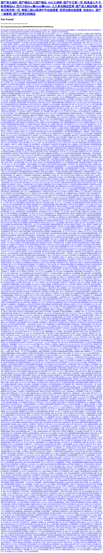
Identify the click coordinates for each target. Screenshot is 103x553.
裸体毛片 (51, 55)
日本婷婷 (90, 400)
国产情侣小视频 (76, 211)
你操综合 (97, 199)
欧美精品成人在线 (72, 57)
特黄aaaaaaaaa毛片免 (66, 335)
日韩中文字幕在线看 (86, 373)
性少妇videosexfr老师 (37, 199)
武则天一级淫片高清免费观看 (25, 389)
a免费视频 (70, 431)
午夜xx (38, 133)
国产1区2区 (52, 37)
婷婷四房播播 (93, 286)
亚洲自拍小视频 (85, 195)
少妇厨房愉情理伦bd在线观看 (81, 202)
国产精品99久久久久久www (23, 333)
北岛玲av (15, 368)
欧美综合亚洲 (30, 202)
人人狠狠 (99, 170)
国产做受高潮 (30, 240)
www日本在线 (38, 342)
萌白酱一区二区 (18, 313)
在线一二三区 (7, 493)
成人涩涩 (15, 538)
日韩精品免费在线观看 (40, 50)
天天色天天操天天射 (35, 104)
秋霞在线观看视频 (88, 380)
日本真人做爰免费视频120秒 (37, 220)
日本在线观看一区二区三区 (18, 471)
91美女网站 (87, 88)
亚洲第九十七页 (67, 55)
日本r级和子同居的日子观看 (50, 377)
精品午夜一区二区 (66, 86)
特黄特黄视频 (62, 368)
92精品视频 (64, 104)
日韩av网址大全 (49, 358)
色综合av (10, 131)
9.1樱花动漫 (86, 160)
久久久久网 (81, 397)
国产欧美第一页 (94, 115)
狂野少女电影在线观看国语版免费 (87, 233)
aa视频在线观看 (51, 537)
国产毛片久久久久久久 (44, 259)
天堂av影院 (31, 248)
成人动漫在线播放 (14, 195)
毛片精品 (58, 171)
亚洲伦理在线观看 (28, 217)
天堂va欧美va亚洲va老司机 (84, 164)
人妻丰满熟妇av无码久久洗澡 (18, 75)
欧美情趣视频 (33, 517)
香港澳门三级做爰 (92, 224)
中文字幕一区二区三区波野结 (86, 458)
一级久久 (81, 70)
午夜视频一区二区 (96, 282)
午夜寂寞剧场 (51, 288)
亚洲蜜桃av (25, 531)
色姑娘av (20, 384)
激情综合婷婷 (60, 253)
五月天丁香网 (42, 517)
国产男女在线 (49, 73)
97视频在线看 (37, 97)
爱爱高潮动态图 (38, 148)
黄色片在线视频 (45, 413)
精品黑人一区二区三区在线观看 (32, 251)
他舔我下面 (98, 99)
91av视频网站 (11, 304)
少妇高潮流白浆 (18, 366)
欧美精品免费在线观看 (83, 291)
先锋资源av (93, 437)
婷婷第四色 (43, 244)
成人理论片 (58, 55)
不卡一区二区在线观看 (83, 549)
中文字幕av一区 (65, 53)
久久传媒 (85, 99)
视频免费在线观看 (52, 220)
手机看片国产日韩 (66, 397)
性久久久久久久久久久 (32, 320)
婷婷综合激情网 (45, 268)
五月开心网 (85, 208)
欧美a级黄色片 (76, 355)
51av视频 (4, 128)
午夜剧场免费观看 (56, 268)
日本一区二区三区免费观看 (27, 128)
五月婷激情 (29, 486)
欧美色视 (99, 311)
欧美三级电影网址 (13, 128)
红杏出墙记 (66, 328)
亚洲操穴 (95, 106)
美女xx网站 (16, 219)
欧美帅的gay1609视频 (47, 260)
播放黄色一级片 (43, 360)
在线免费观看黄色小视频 (57, 429)
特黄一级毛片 (78, 424)
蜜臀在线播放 (78, 271)
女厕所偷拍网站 (85, 108)
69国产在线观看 (74, 509)
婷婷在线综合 (88, 110)
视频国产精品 (36, 166)
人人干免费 (48, 75)
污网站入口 (63, 257)
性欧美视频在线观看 (7, 91)
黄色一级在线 (38, 162)
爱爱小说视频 (96, 244)
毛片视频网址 (78, 360)
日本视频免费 (74, 53)
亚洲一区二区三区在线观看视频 (13, 204)
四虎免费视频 (19, 150)
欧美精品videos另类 (39, 262)
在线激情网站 (34, 386)
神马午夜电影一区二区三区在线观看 (44, 253)
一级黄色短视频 (11, 349)
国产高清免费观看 (50, 117)
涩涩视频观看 (58, 79)
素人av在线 (57, 275)
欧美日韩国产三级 (62, 180)
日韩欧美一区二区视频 (13, 262)
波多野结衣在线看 (6, 375)
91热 (73, 142)
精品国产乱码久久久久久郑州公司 (51, 64)
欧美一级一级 (93, 480)
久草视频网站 (95, 111)
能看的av (20, 440)
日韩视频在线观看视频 (50, 315)
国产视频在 (75, 318)
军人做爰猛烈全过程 (77, 326)
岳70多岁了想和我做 (18, 318)
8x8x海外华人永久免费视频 (23, 160)
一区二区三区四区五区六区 (29, 90)
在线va (86, 466)
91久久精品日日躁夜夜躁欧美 (93, 342)
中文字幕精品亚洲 (84, 111)
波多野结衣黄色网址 (76, 113)
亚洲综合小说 (96, 48)
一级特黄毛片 (5, 286)
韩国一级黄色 (5, 458)
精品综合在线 (22, 348)
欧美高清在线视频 (40, 420)
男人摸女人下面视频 (62, 417)
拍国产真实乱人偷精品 (72, 222)
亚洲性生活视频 (78, 159)
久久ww (12, 211)
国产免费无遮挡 (97, 104)
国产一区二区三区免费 (45, 142)
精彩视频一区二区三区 (38, 302)
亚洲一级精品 (81, 535)
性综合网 (26, 291)
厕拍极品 (22, 197)
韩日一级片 (36, 208)
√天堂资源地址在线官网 (63, 39)
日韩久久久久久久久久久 (16, 328)
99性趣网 (22, 164)
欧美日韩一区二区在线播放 (24, 484)
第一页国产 (42, 542)
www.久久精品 (89, 204)
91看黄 (70, 449)
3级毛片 (5, 311)
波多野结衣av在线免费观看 (92, 79)
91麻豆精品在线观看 (36, 417)
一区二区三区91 (65, 211)
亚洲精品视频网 (15, 469)
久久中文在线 (10, 411)
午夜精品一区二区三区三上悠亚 (87, 231)
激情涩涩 (72, 282)
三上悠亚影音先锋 (89, 113)
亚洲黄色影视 (23, 275)
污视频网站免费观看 (96, 46)
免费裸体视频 (15, 284)
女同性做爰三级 (95, 193)
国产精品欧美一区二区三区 (92, 271)
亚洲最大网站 (64, 239)
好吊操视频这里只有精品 (77, 180)
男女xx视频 (63, 110)
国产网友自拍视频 (93, 130)
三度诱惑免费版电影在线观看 (15, 124)
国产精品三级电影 (88, 59)
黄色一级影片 (37, 337)
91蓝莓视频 (88, 538)
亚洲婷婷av (67, 304)
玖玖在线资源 (89, 309)
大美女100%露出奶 (79, 467)
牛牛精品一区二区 (60, 340)
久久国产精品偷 (71, 62)
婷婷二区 (53, 180)
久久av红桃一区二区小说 (27, 438)
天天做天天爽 (67, 268)
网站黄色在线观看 (23, 100)
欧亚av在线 (19, 495)
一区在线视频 (59, 222)
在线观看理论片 (33, 188)
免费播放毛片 (48, 240)
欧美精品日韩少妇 (78, 173)
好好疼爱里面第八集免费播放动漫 (43, 357)
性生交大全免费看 (33, 322)
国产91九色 (45, 33)
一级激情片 (86, 131)
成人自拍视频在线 (26, 262)
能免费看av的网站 (34, 275)
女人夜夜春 (40, 404)
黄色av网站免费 (12, 190)
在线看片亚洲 (31, 326)
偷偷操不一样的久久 (17, 35)
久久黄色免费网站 (93, 398)
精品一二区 (76, 386)
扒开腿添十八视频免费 (27, 373)
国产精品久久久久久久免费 (74, 88)
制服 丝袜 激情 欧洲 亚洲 (25, 120)
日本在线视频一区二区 (93, 222)
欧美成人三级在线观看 (79, 526)
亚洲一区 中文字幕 (48, 246)
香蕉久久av (44, 208)
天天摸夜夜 (50, 79)
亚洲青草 (17, 131)
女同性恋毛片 (97, 126)
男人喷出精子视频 (13, 84)
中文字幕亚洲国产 (49, 148)
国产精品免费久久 (17, 549)
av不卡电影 (6, 82)
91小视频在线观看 (9, 415)
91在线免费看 (67, 71)
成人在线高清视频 (81, 142)
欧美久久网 (69, 424)
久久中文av (15, 417)
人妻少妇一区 (7, 497)
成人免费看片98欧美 (41, 248)
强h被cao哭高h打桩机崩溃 (93, 33)
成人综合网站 (79, 413)
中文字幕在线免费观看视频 (43, 51)
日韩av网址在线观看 (53, 106)
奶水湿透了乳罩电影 (26, 277)
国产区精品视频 (48, 509)
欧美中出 (46, 273)
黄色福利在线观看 (42, 42)
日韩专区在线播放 (96, 229)
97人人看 (17, 398)
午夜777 (3, 349)
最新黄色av (8, 168)
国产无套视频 (35, 46)
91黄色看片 (81, 57)
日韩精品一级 (27, 144)
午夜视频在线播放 (72, 70)
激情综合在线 (89, 70)
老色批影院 (48, 486)
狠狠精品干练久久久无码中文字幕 (41, 393)
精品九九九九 (71, 46)
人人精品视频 (86, 229)
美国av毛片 (10, 518)
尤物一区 (44, 462)
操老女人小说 (79, 66)
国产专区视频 (18, 140)
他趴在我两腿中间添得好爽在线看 (52, 304)
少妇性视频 (6, 275)
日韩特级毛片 (68, 79)
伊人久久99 (49, 113)
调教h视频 (12, 59)
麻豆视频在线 (7, 446)
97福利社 (12, 244)
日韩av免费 (49, 333)
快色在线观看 (74, 482)
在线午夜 (18, 251)
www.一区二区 (75, 140)
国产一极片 (90, 457)
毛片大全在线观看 (41, 257)
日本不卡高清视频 (13, 79)
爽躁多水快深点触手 (36, 229)
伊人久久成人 (42, 335)
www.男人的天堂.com (81, 115)
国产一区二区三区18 (25, 97)
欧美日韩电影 (31, 382)
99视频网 (88, 358)
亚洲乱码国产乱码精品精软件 (60, 44)
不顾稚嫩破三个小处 (46, 275)
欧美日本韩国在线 (69, 200)
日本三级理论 (71, 259)
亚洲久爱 (30, 547)
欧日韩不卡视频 (18, 153)
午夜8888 (10, 126)
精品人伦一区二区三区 (91, 146)
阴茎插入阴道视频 (52, 318)
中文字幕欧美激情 (46, 84)
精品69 (99, 140)
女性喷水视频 (20, 268)
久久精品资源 (34, 177)
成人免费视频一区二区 (71, 444)
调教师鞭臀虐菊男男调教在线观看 (78, 433)
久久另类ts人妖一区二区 (36, 213)
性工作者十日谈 (68, 269)
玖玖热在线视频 (70, 41)
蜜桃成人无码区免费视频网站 (93, 348)
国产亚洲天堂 (51, 235)
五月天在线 (72, 487)
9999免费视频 (31, 497)
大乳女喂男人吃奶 (42, 382)
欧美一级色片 (22, 248)
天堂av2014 (82, 77)
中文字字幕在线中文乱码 (65, 42)
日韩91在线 (39, 240)
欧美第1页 (59, 289)
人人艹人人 (60, 33)
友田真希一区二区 (89, 431)
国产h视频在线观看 (47, 46)
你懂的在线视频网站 (60, 518)
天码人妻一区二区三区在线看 (69, 151)
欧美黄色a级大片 (71, 447)
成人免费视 (87, 360)
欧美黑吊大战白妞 (62, 48)
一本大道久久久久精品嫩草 (33, 482)
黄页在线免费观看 (30, 226)
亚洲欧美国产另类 (61, 166)
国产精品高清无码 (58, 160)
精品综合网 (93, 433)
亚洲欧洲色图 (63, 398)
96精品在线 (59, 115)
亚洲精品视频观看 (31, 82)
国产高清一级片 (17, 206)
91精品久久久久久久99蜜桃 (14, 86)
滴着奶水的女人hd (58, 133)
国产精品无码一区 (40, 269)
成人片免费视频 (23, 222)
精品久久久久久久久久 (52, 348)
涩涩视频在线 (73, 170)
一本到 (63, 66)
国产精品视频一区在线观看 (86, 329)
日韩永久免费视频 (25, 284)
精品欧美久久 (47, 200)
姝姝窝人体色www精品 (58, 251)
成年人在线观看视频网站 (62, 113)
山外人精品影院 (45, 477)
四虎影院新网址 (15, 191)
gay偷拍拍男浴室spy (20, 71)
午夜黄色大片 (79, 175)
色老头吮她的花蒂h (39, 333)
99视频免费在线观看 (83, 486)
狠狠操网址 (68, 102)
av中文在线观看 (52, 326)
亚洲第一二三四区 (18, 418)
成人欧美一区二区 (58, 97)
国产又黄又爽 (35, 458)
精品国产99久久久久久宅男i (65, 215)
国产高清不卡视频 (14, 420)
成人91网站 (4, 268)
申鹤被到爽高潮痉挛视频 (65, 351)
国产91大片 (46, 180)
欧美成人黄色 (84, 531)
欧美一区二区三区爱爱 (58, 57)
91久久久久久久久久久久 (71, 73)
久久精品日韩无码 (63, 128)
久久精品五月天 (85, 507)
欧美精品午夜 (5, 106)
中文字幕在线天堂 (82, 179)
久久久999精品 (18, 279)
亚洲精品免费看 (57, 75)
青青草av (65, 504)
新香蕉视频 (15, 435)
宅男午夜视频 (68, 331)
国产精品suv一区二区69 (18, 326)
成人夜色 (46, 277)
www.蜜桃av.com (83, 428)
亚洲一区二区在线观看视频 (55, 462)
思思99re (75, 111)
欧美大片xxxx (50, 222)
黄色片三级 (14, 275)
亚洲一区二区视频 (34, 126)
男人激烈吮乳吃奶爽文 (42, 426)
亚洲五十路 (36, 160)
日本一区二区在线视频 (18, 82)
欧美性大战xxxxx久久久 (13, 117)
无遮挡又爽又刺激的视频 (92, 262)
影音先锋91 (70, 251)
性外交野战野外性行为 (94, 73)
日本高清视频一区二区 (76, 348)
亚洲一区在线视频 (58, 240)
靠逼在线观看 (26, 375)
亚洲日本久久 (38, 315)
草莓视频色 (56, 157)
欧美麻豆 (85, 480)
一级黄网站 (28, 166)
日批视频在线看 (82, 469)
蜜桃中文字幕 (11, 186)
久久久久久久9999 (11, 135)
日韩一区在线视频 (35, 398)
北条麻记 (60, 331)
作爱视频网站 (92, 140)
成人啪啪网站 (70, 66)
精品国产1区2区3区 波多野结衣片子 (85, 84)
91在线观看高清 (61, 498)
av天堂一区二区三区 (30, 446)
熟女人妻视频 (44, 126)
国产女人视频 (38, 99)
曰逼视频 (43, 106)
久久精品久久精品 (13, 317)
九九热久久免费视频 (9, 280)
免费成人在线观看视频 (15, 408)
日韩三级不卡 (26, 93)
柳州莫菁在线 (49, 62)
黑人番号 (82, 222)
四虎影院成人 (15, 99)
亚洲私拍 (14, 46)
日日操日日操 (45, 317)
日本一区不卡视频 (83, 366)
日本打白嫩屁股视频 (60, 46)
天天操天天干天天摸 (35, 297)
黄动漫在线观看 (8, 51)
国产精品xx (52, 42)
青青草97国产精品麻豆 (17, 400)
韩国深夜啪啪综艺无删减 (75, 306)
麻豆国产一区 (38, 111)
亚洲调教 (75, 268)
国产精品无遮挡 (30, 88)
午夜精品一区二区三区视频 (89, 119)
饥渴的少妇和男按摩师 (17, 482)
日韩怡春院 (27, 175)
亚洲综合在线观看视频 (63, 140)
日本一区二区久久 (43, 429)
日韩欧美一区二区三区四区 (61, 293)
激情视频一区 (24, 168)
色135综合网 (87, 248)
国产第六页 (94, 393)
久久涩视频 (53, 199)
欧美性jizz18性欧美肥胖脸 (26, 311)
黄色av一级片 (19, 180)
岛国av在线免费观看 (43, 309)
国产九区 (90, 344)
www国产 (70, 139)
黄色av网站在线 (97, 371)
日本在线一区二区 (67, 442)
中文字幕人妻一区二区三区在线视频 (44, 140)
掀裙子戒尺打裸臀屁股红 (62, 418)
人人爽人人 (31, 518)
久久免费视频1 (83, 517)
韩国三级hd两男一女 (23, 467)
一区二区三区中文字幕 (67, 175)
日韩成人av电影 (31, 157)
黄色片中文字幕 (95, 239)
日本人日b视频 (43, 193)
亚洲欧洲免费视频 (88, 259)
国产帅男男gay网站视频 (30, 204)
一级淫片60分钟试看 (65, 491)
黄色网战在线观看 (89, 68)
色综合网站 (23, 139)
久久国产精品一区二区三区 (36, 130)
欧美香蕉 (11, 148)
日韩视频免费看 (69, 271)
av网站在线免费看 (40, 80)
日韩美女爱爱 (35, 317)
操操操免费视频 (56, 224)
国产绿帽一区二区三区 (58, 111)
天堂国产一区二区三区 (33, 84)
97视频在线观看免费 (65, 120)
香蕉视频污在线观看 (85, 162)
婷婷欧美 (13, 269)
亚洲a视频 (56, 77)
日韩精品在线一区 (30, 328)
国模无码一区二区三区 (68, 61)
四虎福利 (70, 191)
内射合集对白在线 (50, 100)
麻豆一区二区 (16, 329)
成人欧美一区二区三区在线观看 (39, 233)
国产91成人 (80, 62)
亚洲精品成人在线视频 (94, 420)
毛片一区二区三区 (52, 120)
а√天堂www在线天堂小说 (82, 257)
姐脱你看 (63, 338)
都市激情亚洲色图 (17, 224)
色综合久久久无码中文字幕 (55, 244)
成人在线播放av (85, 239)
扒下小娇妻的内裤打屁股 (61, 213)
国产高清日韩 (80, 177)
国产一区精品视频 (40, 373)
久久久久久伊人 (78, 68)
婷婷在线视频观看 (80, 150)
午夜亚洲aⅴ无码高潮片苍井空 (32, 300)
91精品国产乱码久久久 (11, 97)
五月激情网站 (53, 360)
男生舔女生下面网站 (77, 328)
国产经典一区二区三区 (22, 151)
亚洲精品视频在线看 (89, 406)
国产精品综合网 (42, 131)
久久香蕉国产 (8, 279)
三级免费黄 (13, 100)
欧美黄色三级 (19, 244)
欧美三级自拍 (25, 386)
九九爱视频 (55, 211)
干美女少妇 (48, 170)
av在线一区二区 (30, 400)
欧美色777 (94, 442)
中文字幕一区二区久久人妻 (92, 148)
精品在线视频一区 (59, 366)
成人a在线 (7, 549)
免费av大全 (66, 395)
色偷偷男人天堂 (84, 151)
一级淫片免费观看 (31, 164)
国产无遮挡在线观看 (73, 497)
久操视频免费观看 (61, 260)
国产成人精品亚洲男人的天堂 (39, 151)
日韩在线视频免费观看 (21, 306)
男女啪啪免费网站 (51, 368)
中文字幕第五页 (6, 206)
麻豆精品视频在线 (34, 222)
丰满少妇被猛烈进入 (46, 68)
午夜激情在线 (11, 110)
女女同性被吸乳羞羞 (41, 411)
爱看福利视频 (73, 190)
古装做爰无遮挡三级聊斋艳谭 (13, 511)
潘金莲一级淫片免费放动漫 (71, 75)
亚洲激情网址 (77, 95)
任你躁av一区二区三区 (8, 242)
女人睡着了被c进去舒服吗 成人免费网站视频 (52, 464)
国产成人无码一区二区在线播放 (11, 422)
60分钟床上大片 (82, 50)
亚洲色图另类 (32, 75)
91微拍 (20, 144)
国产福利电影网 (19, 500)
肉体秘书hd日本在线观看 (8, 173)
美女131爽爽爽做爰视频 (71, 500)
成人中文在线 (94, 302)
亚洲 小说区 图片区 (20, 66)
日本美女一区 (62, 177)
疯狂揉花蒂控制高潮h (92, 180)
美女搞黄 (35, 542)
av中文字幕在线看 (13, 253)
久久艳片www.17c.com (62, 190)
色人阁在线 (23, 271)
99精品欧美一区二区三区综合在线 (77, 498)
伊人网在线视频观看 (34, 329)
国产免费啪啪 (39, 115)
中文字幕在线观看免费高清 (61, 59)
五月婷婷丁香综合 (21, 282)
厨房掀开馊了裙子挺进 (43, 515)
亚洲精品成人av (32, 259)
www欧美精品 (62, 297)
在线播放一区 (32, 429)
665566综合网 (39, 453)
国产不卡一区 (94, 100)
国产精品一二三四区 (92, 313)
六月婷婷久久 (63, 91)
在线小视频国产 (80, 204)
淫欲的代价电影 (49, 540)
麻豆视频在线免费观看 (31, 37)
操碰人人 (53, 309)
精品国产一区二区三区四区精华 (43, 135)
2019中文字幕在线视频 (91, 306)
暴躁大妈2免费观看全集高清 (71, 35)
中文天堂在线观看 (84, 144)
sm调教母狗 (42, 66)
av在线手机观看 (12, 177)
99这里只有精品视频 (24, 231)
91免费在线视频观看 (43, 513)
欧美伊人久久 (11, 551)
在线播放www (35, 260)
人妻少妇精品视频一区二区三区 (23, 162)
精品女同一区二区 (71, 244)
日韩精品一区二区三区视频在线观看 (69, 126)
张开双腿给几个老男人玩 (15, 184)
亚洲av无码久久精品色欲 (85, 182)
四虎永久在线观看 (41, 487)
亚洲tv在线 (96, 39)
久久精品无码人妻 (72, 77)
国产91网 (56, 53)
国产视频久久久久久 (28, 53)
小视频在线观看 (93, 190)
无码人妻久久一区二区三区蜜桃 (46, 402)
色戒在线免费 (48, 213)
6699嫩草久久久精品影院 (45, 506)
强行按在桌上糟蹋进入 (48, 171)
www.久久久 (44, 346)
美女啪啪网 (38, 246)
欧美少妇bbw (43, 177)
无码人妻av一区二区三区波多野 (56, 424)
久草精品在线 (46, 191)
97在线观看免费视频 (36, 526)
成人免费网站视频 (91, 542)
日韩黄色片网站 (28, 184)
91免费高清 (6, 88)
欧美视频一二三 (37, 206)
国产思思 (14, 231)
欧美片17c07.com (24, 526)
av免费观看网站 (57, 393)
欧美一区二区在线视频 (68, 93)
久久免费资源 (57, 68)
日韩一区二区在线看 (63, 100)
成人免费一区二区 (96, 486)
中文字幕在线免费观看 (44, 228)
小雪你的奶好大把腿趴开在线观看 (30, 57)
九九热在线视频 (88, 240)
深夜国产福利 (27, 224)
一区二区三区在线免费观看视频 (17, 529)
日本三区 (83, 344)
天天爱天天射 (60, 37)
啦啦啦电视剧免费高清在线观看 (16, 360)
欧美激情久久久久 (37, 469)
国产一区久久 (75, 108)
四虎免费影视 (13, 540)
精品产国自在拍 (67, 219)
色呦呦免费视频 (59, 168)
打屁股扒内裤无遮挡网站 (36, 353)
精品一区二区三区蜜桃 (80, 139)
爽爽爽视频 (50, 82)
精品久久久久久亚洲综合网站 (22, 73)
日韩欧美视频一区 (13, 77)
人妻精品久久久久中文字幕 (35, 62)
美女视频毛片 (36, 144)
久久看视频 (13, 62)
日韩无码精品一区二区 (38, 93)
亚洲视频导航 (10, 160)
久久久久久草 (43, 320)
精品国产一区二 (48, 406)
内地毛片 (17, 308)
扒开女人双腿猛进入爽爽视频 (74, 226)
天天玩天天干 (76, 219)
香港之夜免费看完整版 (25, 337)
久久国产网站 (46, 57)
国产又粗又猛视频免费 (52, 122)
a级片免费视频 (38, 447)
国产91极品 (58, 478)
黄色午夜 (22, 460)
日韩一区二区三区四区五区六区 (69, 415)
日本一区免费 (88, 308)
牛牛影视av (43, 384)
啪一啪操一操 (45, 504)
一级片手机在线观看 (71, 517)
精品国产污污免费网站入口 (9, 246)
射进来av (71, 480)
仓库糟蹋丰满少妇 (72, 193)
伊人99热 (37, 409)
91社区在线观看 (77, 437)
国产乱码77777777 (23, 177)
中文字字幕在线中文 (77, 309)
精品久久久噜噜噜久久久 (39, 137)
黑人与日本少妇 (15, 449)
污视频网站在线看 (44, 159)
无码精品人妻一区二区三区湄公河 (85, 408)
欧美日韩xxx (91, 249)
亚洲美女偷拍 (49, 444)
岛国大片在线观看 (22, 228)
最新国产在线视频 (86, 126)
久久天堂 (18, 53)
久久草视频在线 (6, 318)
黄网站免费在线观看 (12, 413)
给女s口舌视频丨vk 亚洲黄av (49, 344)
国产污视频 (13, 222)
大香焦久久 (25, 424)
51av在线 (71, 206)
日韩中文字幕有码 (69, 413)
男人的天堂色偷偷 (46, 415)
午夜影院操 (62, 511)
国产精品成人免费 (79, 269)
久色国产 (53, 124)
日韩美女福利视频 (9, 362)
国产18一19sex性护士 (37, 117)
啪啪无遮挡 (11, 333)
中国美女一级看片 (49, 115)
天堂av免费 (72, 233)
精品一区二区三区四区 (84, 48)
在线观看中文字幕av (52, 110)
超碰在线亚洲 (21, 39)
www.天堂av (26, 344)
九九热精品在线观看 (94, 497)
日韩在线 (78, 380)
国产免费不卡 (58, 444)
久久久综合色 (89, 93)
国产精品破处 (21, 202)
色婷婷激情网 (64, 453)
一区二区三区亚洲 (32, 289)
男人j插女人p (98, 37)
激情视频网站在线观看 (58, 99)
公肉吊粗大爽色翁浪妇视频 (72, 153)
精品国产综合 (72, 137)
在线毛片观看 (84, 482)
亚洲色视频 (55, 511)
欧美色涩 (71, 204)
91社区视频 (72, 255)
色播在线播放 (64, 524)
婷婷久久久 (4, 75)
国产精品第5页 (43, 37)
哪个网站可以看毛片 (40, 378)
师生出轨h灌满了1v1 (12, 111)
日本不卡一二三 (58, 406)
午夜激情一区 (97, 506)
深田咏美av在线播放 (75, 199)
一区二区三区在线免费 (46, 168)
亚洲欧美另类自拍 (30, 533)
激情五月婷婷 (93, 137)
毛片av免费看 (37, 308)
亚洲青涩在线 (22, 62)
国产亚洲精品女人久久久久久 (58, 266)
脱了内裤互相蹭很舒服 (46, 531)
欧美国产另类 (42, 82)
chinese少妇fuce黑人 (49, 300)
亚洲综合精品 (26, 527)
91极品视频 (91, 50)
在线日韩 (95, 355)
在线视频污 (58, 328)
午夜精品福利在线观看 (93, 217)
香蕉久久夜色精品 (71, 366)
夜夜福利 (90, 37)
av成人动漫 (98, 35)
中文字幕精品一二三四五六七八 (64, 357)
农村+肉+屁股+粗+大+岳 (75, 279)
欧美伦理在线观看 (32, 66)
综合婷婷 (78, 208)
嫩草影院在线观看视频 (80, 377)
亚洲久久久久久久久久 (92, 51)
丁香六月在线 (17, 299)
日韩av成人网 (67, 142)
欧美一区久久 (32, 139)
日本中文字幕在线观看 (89, 155)
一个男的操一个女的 (50, 70)
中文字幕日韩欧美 (6, 219)
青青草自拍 (11, 170)
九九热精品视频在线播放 (63, 324)
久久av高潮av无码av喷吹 (76, 80)
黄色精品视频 (27, 208)
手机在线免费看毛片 (12, 460)
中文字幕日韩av (72, 82)
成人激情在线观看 (62, 369)
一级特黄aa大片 (67, 275)
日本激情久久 (5, 271)
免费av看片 (86, 442)
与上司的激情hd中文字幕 (22, 41)
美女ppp (90, 320)
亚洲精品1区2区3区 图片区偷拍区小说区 (77, 90)
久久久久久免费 (87, 44)
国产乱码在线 (56, 61)
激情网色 (25, 518)
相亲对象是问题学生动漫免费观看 (83, 86)
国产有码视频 (51, 48)
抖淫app (42, 108)
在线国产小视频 (13, 546)
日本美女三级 (23, 130)
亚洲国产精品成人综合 (45, 431)
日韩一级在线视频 (53, 257)
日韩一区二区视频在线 (57, 249)
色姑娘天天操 (18, 295)
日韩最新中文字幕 (73, 368)
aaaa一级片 (97, 240)
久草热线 (63, 431)
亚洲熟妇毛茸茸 (21, 211)
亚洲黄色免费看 (22, 102)
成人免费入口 (8, 397)
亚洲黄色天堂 (35, 190)
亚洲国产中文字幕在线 (56, 495)
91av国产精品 (69, 84)
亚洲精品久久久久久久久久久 (53, 229)
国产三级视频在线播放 (78, 293)
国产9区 (6, 464)
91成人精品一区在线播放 (43, 88)
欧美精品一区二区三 (7, 240)
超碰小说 (40, 139)
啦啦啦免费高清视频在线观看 (61, 51)
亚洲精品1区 (18, 51)
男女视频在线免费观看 (8, 229)
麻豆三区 (69, 111)
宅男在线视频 (38, 380)
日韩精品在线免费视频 (57, 41)
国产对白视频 (95, 195)
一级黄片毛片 (17, 68)
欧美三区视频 (7, 520)
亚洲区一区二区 (27, 50)
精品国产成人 (67, 373)
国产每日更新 (67, 446)
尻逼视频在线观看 (82, 529)
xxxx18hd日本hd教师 (80, 546)
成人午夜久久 (17, 260)
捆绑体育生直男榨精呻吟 (75, 148)
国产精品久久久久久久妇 (60, 255)
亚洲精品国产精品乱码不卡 (83, 515)
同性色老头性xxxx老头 (13, 335)
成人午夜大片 (36, 284)
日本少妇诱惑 (31, 324)
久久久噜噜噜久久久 (59, 447)
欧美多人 (35, 286)
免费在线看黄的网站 (57, 102)
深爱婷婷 (33, 424)
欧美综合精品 (7, 115)
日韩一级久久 (26, 179)
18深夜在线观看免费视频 (63, 520)
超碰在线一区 (10, 55)
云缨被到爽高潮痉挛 (35, 191)
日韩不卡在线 (11, 255)
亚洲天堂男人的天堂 (44, 102)
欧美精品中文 (82, 398)
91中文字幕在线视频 (10, 440)
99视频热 (93, 257)
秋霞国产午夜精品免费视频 (30, 433)
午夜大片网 (22, 142)
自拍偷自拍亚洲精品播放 (60, 80)
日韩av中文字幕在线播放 (50, 297)
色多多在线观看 (65, 106)
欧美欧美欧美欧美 (76, 155)
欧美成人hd (63, 284)
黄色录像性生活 (46, 61)
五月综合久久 (33, 464)
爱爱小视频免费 (74, 239)
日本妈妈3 (30, 342)
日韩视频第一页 (30, 150)
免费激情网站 (78, 442)
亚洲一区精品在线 (34, 64)
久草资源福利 (70, 99)
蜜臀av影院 (63, 306)
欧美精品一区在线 (40, 318)
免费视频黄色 (78, 171)
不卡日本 (65, 513)
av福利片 (79, 259)
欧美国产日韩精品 (91, 173)
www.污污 (65, 487)
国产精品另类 (81, 322)
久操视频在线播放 (92, 526)
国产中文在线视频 (53, 335)
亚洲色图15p (50, 418)
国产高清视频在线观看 (84, 237)
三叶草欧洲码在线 (9, 473)
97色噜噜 (57, 86)
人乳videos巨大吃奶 (16, 182)
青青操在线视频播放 (66, 311)
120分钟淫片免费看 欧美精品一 (88, 268)
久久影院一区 (61, 70)
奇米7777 (69, 338)
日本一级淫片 (87, 106)
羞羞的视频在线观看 (48, 166)
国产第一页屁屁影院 (29, 237)
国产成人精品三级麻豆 (68, 224)
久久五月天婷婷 (11, 50)
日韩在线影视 (48, 59)
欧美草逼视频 (71, 177)
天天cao (47, 199)
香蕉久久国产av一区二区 (92, 328)
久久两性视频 (91, 170)
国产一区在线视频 (15, 179)
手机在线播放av (6, 406)
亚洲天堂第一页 (22, 110)
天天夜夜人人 (49, 451)
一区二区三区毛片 (25, 317)
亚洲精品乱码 (67, 280)
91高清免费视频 (23, 213)
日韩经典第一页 (19, 397)
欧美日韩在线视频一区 (69, 237)
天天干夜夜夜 (41, 497)
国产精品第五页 (27, 286)
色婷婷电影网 (63, 480)
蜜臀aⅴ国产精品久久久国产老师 (23, 119)
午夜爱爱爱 (75, 71)
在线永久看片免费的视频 (18, 431)
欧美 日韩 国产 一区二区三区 (93, 317)
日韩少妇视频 (37, 119)
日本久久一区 (84, 71)
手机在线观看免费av (92, 293)
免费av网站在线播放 (66, 546)
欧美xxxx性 (15, 139)
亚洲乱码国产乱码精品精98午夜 (37, 71)
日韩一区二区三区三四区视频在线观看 (74, 188)
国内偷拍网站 (59, 130)
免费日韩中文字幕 (12, 130)
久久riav (26, 209)
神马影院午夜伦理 (55, 504)
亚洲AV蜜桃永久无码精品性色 (25, 122)
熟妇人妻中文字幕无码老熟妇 (40, 41)
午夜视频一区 (37, 509)
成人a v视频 (13, 388)
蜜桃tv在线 (59, 124)
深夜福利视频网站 (73, 217)
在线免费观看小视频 (37, 478)
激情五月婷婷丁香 (76, 59)
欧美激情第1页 (6, 231)
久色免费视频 (42, 306)
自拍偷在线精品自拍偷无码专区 (25, 515)
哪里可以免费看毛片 (24, 190)
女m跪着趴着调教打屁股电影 (58, 320)
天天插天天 (34, 349)
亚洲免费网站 (33, 168)
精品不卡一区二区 (65, 220)
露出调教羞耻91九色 (25, 215)
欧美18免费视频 (12, 213)
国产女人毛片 (57, 142)
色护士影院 (67, 124)
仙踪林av (70, 257)
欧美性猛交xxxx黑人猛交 (23, 170)
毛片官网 (89, 213)
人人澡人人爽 (51, 66)
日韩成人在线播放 (22, 353)
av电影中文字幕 (54, 382)
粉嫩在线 (69, 159)
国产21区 (41, 100)
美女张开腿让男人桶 (38, 73)
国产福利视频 (66, 384)
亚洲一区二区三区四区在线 (18, 429)
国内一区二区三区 (92, 42)
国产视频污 (31, 453)
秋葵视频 (63, 139)
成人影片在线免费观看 (22, 55)
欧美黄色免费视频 (25, 413)
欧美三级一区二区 (18, 61)
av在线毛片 (82, 444)
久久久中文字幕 (80, 358)
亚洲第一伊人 (47, 219)
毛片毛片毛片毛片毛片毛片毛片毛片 (28, 108)
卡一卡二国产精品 (96, 351)
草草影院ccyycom (58, 153)
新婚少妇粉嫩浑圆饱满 (89, 219)
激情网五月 (5, 344)
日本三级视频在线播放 (57, 119)
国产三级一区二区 (83, 286)
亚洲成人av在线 (16, 424)
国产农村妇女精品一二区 (39, 48)
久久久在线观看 (24, 233)
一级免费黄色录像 (62, 409)
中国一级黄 (64, 170)
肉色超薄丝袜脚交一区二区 (90, 120)
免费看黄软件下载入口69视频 (53, 184)
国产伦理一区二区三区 (47, 466)
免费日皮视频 (33, 306)
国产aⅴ (3, 33)
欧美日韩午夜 (88, 279)
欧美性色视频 (83, 368)
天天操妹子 (11, 357)
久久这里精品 (82, 37)
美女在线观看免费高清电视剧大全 (72, 228)
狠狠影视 (39, 326)
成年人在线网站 (73, 144)
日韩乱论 (94, 88)
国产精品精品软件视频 (8, 498)
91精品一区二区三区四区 (65, 95)
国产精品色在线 (43, 188)
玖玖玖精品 (86, 437)
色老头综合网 (56, 219)
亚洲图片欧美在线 (20, 547)
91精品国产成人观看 (64, 209)
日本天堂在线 (32, 529)
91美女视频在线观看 (43, 239)
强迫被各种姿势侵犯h (49, 206)
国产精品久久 (57, 329)
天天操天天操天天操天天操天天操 (80, 157)
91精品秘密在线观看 (25, 253)
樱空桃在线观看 (54, 491)
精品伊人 (59, 269)
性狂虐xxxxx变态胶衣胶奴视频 (46, 226)
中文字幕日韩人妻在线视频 (11, 42)
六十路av (56, 453)
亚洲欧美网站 (92, 362)
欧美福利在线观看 (56, 155)
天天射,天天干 (91, 440)
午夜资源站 (76, 373)
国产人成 (89, 395)
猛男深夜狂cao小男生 (63, 108)
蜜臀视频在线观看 (70, 97)
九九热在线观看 (69, 115)
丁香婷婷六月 (38, 277)
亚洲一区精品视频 (49, 498)
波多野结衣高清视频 (24, 46)
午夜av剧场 (5, 39)
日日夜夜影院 (36, 475)
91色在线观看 (82, 249)
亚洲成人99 (47, 99)
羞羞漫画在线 (80, 93)
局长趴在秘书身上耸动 (38, 79)
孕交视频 (8, 538)
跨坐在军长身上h (93, 438)
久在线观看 (56, 170)
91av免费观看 (96, 391)
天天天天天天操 (54, 248)
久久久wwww (84, 353)
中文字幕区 (93, 507)
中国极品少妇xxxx (38, 279)
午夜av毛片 (91, 91)
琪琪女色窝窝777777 (71, 249)
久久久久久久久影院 (83, 97)
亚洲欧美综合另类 (59, 242)
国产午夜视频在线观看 (19, 497)
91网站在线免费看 (43, 351)
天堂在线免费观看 (33, 449)
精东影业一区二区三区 (93, 57)
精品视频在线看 (6, 48)
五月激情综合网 (78, 79)
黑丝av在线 (40, 153)
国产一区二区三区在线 (80, 102)
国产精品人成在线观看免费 (54, 302)
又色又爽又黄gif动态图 (8, 506)
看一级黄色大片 (18, 175)
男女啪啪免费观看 (13, 478)
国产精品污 (89, 451)
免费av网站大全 (85, 53)
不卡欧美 (28, 137)
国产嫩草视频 (30, 269)
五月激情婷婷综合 (82, 255)
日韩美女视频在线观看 (8, 37)
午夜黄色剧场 (36, 175)
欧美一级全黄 (94, 366)
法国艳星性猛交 (51, 95)
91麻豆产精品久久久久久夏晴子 (47, 128)
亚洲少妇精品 (13, 311)
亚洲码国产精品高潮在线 (64, 173)
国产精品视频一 (46, 511)
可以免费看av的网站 (7, 80)
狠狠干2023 (76, 527)
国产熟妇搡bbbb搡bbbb (36, 489)
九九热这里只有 (6, 507)
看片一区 (89, 104)
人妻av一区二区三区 (27, 155)
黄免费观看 (85, 128)
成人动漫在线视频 (88, 61)
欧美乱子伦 (64, 404)
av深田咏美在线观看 (29, 457)
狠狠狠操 (22, 84)
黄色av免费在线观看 (33, 462)
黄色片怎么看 (5, 222)
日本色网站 (82, 429)
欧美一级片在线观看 (17, 88)
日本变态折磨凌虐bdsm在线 (53, 353)
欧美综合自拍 (15, 155)
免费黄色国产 (8, 338)
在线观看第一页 (80, 206)
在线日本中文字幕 (6, 119)
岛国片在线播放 (46, 284)
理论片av (86, 475)
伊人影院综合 (39, 389)
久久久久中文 (11, 467)
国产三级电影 (35, 179)
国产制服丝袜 (63, 144)
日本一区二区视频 (35, 33)
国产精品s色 (27, 182)
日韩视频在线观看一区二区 (91, 171)
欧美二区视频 (40, 122)
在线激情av (83, 420)
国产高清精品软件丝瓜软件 (44, 242)
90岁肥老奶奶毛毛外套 (52, 91)
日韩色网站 (72, 117)
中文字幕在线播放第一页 (71, 420)
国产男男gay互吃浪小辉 (37, 451)
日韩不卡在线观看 (76, 246)
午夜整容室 (40, 75)
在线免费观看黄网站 (92, 177)
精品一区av (24, 191)
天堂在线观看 (11, 455)
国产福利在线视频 (61, 82)
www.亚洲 (22, 44)
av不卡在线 (5, 100)
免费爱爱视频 (28, 509)
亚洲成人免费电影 (22, 220)
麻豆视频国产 (13, 95)
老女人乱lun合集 (82, 362)
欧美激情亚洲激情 (90, 66)
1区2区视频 (42, 473)
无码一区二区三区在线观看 (9, 142)
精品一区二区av (78, 55)
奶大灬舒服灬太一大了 (90, 159)
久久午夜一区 (37, 180)
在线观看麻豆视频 (87, 39)
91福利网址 (95, 527)
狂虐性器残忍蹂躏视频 (19, 513)
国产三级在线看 (95, 151)
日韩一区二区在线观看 (20, 126)
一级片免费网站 (87, 355)
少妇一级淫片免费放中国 (26, 388)
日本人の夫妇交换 (62, 117)
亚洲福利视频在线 (32, 211)
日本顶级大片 (27, 444)
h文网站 (13, 106)
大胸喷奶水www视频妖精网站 (81, 299)
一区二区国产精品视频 (74, 288)
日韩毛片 (53, 33)
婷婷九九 (83, 217)
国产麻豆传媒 (11, 453)
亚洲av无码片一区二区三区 (19, 442)
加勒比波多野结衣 (17, 446)
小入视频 (99, 404)
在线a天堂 (75, 289)
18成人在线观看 (22, 371)
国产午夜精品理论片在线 (94, 117)
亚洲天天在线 (53, 322)
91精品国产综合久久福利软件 (67, 322)
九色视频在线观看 (90, 413)
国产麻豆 (98, 504)
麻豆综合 (43, 391)
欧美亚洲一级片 (51, 280)
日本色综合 (46, 202)
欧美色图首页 (9, 41)
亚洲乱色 (7, 371)
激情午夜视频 (38, 358)
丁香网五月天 (41, 424)
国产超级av (82, 168)
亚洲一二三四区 (57, 373)
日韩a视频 (79, 46)
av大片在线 (8, 486)
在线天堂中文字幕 (50, 39)
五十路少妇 (18, 237)
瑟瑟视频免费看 (86, 324)
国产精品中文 (33, 100)
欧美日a (43, 222)
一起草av (80, 110)
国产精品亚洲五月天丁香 (16, 293)
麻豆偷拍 (78, 99)
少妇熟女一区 (62, 360)
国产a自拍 (46, 119)
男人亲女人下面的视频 (50, 469)
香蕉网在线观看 (15, 437)
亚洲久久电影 (34, 338)
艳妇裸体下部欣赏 (78, 331)
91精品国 (40, 446)
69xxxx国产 (41, 90)
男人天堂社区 (93, 208)
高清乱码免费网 (96, 284)
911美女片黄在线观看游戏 (62, 333)
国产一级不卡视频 (94, 529)
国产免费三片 (84, 220)
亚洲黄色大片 (67, 393)
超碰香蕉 (18, 242)
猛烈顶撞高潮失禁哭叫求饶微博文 (29, 171)
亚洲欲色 (49, 80)
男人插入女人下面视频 (83, 282)
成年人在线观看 (24, 417)
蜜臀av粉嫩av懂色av (84, 82)
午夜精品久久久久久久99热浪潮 (36, 95)
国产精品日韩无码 (89, 464)
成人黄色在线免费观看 (8, 137)
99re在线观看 (93, 200)
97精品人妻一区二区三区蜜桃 (62, 437)
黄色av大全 (21, 95)
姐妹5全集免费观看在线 (62, 246)
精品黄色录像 (5, 355)
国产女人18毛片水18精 (37, 295)
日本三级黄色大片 (41, 264)
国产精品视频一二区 (21, 59)
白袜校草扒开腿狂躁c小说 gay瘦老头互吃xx (33, 288)
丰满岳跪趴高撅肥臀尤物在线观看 (53, 482)
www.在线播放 (78, 431)
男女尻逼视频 (64, 157)
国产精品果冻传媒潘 (88, 297)
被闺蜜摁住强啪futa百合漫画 (30, 422)
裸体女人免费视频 (73, 195)
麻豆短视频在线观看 (28, 242)
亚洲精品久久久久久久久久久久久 (42, 77)
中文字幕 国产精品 (86, 520)
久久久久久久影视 (38, 91)
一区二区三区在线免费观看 (75, 166)
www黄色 (29, 304)
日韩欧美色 (80, 489)
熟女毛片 (14, 371)
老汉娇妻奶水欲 (68, 229)
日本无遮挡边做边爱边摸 (88, 386)
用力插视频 (12, 102)
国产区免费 (72, 48)
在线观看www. (71, 486)
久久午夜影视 (63, 348)
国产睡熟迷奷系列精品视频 (23, 91)
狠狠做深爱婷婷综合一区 (26, 362)
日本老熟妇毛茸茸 (76, 44)
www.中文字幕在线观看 (44, 157)
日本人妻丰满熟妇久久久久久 (21, 193)
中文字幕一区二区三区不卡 (76, 104)
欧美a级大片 (64, 364)
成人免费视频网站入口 (49, 331)
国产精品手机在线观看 (78, 242)
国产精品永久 (11, 209)
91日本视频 (8, 208)
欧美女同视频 (48, 366)
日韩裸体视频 (50, 324)
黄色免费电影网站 (22, 64)
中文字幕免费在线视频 (54, 384)
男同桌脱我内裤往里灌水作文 (46, 35)
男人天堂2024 (59, 73)
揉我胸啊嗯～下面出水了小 (22, 340)
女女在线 (88, 460)
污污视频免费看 (66, 135)
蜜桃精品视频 (86, 153)
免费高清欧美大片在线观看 (32, 511)
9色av (44, 326)
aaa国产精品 (70, 464)
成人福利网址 (30, 133)
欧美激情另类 (89, 251)
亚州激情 (23, 111)
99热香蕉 (73, 184)
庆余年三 (87, 100)
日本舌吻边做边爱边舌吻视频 (40, 231)
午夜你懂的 (55, 179)
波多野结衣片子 (85, 435)
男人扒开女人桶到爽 (82, 122)
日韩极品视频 (90, 415)
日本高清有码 (76, 120)
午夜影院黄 (54, 144)
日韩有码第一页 (61, 193)
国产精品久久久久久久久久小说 (13, 146)
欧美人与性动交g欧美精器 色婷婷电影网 (38, 44)
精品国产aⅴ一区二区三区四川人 (74, 33)
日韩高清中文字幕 (84, 193)
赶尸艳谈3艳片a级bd (58, 313)
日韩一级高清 (8, 66)
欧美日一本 (57, 135)
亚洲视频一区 (24, 489)
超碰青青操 (95, 157)
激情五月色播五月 (62, 206)
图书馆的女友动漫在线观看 (38, 55)
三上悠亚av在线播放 (56, 273)
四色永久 (95, 248)
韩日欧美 (26, 295)
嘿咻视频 (59, 35)
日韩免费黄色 (67, 389)
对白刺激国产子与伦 (77, 51)
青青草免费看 (23, 297)
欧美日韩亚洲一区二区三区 (23, 148)
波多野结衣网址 (30, 257)
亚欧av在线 (56, 431)
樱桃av (49, 398)
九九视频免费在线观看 (71, 168)
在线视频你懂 (7, 369)
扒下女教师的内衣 (60, 62)
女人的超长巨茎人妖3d (18, 289)
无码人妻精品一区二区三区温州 (87, 447)
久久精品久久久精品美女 (33, 61)
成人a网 (19, 50)
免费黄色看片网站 (61, 148)
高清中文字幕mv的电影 (79, 275)
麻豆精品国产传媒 (7, 313)
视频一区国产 (10, 382)
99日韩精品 (37, 155)
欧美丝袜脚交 (7, 57)
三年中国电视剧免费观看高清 (72, 131)
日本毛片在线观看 (56, 237)
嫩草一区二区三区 (47, 329)
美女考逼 (91, 453)
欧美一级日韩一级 (53, 264)
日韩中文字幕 (26, 458)
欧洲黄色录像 (23, 104)
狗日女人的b (8, 162)
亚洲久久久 (4, 195)
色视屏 (90, 318)
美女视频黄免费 (63, 199)
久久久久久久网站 (53, 306)
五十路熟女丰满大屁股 (57, 146)
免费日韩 (6, 471)
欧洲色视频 (12, 228)
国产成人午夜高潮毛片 (51, 493)
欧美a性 (59, 280)
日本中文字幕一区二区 (32, 268)
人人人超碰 (40, 533)
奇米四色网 (70, 402)
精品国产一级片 (21, 106)
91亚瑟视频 (10, 140)
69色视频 (4, 79)
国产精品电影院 (32, 102)
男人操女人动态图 (27, 308)
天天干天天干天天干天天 (39, 182)
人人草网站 (78, 160)
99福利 (38, 150)
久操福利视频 (25, 117)
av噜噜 (58, 66)
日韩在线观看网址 (72, 455)
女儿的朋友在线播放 (87, 35)
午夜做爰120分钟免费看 (38, 527)
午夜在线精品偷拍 (64, 469)
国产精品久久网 (60, 466)
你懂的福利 (16, 277)
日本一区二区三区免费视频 (43, 271)
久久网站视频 (5, 284)
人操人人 (86, 46)
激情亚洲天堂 (16, 491)
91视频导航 (83, 518)
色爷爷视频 (47, 311)
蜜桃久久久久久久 (32, 142)
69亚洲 (5, 546)
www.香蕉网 (46, 155)
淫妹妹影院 (26, 199)
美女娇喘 (63, 77)
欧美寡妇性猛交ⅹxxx (49, 173)
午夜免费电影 (83, 190)
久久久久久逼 (91, 518)
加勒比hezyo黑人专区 (33, 106)
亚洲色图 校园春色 (87, 75)
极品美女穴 (75, 135)
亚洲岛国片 (30, 80)
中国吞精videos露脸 (28, 115)
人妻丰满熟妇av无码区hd (58, 159)
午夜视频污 (45, 104)
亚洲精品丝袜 (69, 160)
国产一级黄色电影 (28, 51)
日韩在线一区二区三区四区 (18, 188)
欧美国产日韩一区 (46, 160)
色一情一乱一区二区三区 (79, 124)
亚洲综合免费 (52, 177)
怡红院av (72, 213)
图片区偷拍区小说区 (79, 42)
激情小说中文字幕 (47, 455)
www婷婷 (67, 440)
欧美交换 (31, 358)
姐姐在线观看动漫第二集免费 (36, 110)
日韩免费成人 (71, 391)
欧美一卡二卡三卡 (56, 202)
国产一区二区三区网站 (59, 486)
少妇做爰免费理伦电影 (13, 302)
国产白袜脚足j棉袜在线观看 (73, 240)
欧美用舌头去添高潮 (29, 153)
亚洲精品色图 (64, 477)
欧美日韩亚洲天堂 (58, 84)
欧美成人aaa (19, 37)
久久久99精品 (62, 191)
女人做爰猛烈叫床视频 (87, 315)
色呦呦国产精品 (6, 417)
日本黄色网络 (81, 117)
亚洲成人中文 (7, 277)
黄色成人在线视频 (17, 406)
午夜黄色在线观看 (61, 337)
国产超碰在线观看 (69, 208)
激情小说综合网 (9, 535)
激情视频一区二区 (93, 124)
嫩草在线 (4, 170)
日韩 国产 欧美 (89, 175)
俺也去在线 (75, 422)
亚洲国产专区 (18, 300)
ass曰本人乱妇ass (57, 200)
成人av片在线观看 (49, 217)
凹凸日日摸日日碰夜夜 (77, 411)
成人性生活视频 (55, 104)
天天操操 (31, 246)
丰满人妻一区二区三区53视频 (83, 133)
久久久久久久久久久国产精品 (16, 157)
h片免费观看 (40, 366)
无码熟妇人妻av (72, 320)
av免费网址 (41, 368)
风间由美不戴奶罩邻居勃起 (56, 150)
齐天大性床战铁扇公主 (22, 33)
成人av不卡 (16, 168)
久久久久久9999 (81, 547)
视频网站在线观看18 (83, 184)
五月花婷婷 (13, 39)
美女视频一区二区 (46, 133)
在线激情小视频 (81, 213)
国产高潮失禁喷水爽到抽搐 (34, 39)
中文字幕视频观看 (10, 64)
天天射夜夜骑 (43, 386)
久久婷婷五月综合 (94, 139)
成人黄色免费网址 (87, 64)
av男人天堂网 (10, 33)
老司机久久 (30, 111)
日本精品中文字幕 (20, 80)
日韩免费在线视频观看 (55, 71)
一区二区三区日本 (77, 106)
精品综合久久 (92, 426)
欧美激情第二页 (6, 35)
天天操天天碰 (34, 495)
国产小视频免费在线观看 (47, 204)
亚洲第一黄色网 (13, 44)
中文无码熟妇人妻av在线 (28, 42)
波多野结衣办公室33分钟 (90, 335)
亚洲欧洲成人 (76, 393)
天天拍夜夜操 (24, 219)
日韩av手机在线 (52, 164)
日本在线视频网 (71, 197)
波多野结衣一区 (79, 251)
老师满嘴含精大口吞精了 (61, 489)
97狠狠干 (80, 308)
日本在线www (17, 457)
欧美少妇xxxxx (72, 110)
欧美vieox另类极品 (84, 364)
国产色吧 (99, 415)
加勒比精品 (43, 150)
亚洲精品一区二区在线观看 (82, 191)
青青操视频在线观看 (77, 538)
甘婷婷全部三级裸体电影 (12, 90)
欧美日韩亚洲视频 (25, 79)
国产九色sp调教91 (53, 50)
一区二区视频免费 (49, 417)
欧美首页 (93, 97)
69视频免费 (56, 139)
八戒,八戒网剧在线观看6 (21, 113)
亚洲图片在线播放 (71, 37)
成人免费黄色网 (91, 206)
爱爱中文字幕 (76, 280)
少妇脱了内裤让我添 (95, 428)
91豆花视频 (36, 346)
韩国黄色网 (92, 71)
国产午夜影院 (38, 184)
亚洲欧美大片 (38, 217)
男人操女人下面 (10, 249)
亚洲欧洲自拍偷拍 (33, 408)
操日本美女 (34, 473)
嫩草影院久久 (49, 295)
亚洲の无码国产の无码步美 (84, 41)
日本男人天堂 (76, 39)
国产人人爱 (77, 229)
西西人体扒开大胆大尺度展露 (21, 48)
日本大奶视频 (20, 269)
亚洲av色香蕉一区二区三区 (68, 50)
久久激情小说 (82, 170)
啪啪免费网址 (74, 130)
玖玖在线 (61, 400)
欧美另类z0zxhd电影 (92, 188)
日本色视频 (83, 130)
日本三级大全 (49, 478)
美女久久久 (81, 313)
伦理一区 (39, 331)
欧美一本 (24, 329)
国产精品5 (36, 477)
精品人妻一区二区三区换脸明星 (65, 522)
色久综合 (60, 500)
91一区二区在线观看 (81, 91)
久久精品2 (20, 551)
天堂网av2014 (69, 133)
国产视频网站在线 (61, 186)
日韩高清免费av (8, 175)
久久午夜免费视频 (9, 462)
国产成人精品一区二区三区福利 (42, 195)
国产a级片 (54, 191)
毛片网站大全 (23, 464)
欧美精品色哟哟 (12, 248)
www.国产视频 (35, 344)
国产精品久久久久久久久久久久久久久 (29, 455)
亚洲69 (75, 397)
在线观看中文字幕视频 (94, 77)
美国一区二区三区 (56, 413)
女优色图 (33, 113)
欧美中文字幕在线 (30, 35)
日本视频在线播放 (37, 70)
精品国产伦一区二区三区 (78, 235)
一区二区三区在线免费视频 (41, 224)
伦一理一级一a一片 (12, 233)
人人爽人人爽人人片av (8, 150)
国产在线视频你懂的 (48, 186)
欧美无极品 (36, 546)
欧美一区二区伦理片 (77, 100)
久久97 (64, 162)
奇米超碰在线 (20, 137)
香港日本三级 (35, 375)
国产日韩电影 (75, 220)
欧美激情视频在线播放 (47, 86)
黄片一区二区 (50, 130)
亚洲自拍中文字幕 (58, 440)
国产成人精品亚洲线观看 (55, 131)
